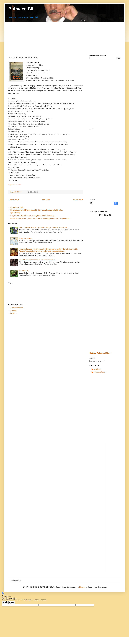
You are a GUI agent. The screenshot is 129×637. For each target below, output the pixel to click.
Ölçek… (13, 313)
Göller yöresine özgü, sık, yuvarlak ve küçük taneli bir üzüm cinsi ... (43, 227)
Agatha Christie (14, 184)
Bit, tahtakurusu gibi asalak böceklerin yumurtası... (37, 260)
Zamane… (14, 311)
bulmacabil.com (99, 372)
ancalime (97, 369)
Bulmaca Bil (20, 8)
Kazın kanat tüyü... (17, 207)
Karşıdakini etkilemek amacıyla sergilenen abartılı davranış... (32, 216)
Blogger (82, 587)
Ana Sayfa (46, 200)
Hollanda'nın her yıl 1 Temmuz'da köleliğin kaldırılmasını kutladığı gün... (36, 210)
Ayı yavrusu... (24, 270)
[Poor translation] (11, 602)
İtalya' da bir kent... (26, 238)
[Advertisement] (57, 36)
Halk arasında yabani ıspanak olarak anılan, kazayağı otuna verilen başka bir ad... (40, 218)
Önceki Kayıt (78, 200)
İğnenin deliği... (16, 213)
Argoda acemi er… (17, 308)
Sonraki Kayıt (14, 200)
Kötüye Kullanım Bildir (99, 353)
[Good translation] (5, 602)
